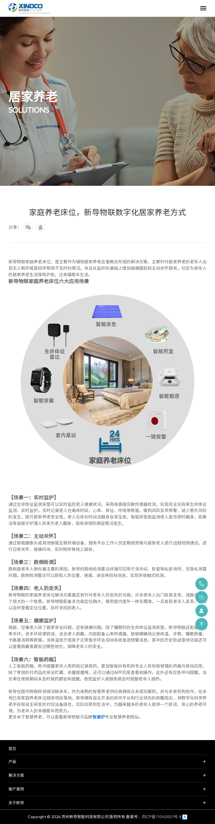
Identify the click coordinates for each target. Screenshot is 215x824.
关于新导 (16, 803)
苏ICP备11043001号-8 (161, 817)
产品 (12, 762)
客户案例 (16, 789)
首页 (12, 749)
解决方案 (16, 775)
